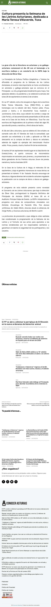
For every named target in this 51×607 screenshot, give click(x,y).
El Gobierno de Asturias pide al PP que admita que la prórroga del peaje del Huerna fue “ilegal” (25, 547)
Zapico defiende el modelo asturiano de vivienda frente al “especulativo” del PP (25, 558)
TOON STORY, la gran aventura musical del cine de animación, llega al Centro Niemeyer (25, 539)
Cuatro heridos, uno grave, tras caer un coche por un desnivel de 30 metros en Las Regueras (24, 535)
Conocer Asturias (8, 23)
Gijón (3, 319)
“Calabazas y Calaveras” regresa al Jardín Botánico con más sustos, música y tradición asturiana (32, 368)
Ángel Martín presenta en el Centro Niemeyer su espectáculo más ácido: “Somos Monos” (24, 551)
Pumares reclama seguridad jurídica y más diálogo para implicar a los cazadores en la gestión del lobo (22, 575)
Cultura (4, 10)
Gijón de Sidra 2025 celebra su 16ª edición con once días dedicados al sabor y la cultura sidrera (32, 353)
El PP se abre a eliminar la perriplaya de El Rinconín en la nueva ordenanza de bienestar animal (25, 323)
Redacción (8, 319)
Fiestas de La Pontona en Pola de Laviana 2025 (16, 571)
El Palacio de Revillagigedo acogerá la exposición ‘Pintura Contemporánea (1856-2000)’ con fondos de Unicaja (37, 462)
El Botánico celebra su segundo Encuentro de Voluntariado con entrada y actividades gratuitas (24, 563)
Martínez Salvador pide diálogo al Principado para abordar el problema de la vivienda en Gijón (32, 383)
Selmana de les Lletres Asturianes (15, 237)
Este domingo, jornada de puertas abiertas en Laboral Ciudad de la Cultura (11, 405)
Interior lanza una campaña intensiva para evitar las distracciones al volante (25, 543)
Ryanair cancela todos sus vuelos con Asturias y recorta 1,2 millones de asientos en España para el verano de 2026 (31, 338)
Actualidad (18, 335)
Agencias (18, 342)
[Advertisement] (25, 265)
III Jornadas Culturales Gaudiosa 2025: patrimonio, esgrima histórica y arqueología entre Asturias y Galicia (13, 462)
